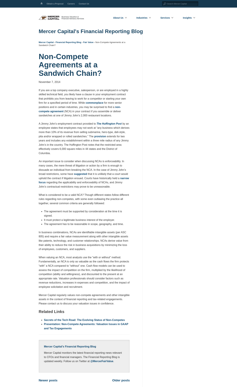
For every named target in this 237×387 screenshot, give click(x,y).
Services (165, 17)
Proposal (55, 4)
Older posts (121, 380)
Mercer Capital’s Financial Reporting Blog (70, 346)
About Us (118, 17)
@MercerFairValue (101, 361)
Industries (141, 17)
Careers (71, 4)
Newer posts (48, 380)
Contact (84, 4)
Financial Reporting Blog (68, 42)
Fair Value (88, 42)
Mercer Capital (46, 42)
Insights (187, 17)
